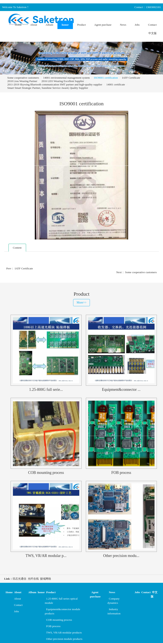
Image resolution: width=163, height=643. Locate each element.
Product (81, 24)
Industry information (113, 611)
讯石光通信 (19, 578)
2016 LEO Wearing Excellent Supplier (62, 81)
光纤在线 (33, 578)
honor (65, 24)
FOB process (53, 626)
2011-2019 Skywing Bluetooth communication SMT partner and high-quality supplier (54, 84)
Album (49, 24)
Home (18, 24)
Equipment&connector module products (62, 611)
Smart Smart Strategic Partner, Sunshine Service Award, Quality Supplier (47, 87)
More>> (81, 302)
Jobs (137, 24)
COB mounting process (59, 619)
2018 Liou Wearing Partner (22, 81)
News (123, 24)
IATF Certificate (131, 77)
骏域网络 (45, 578)
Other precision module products (64, 638)
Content (17, 247)
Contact (152, 24)
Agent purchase (102, 24)
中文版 (152, 33)
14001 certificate (115, 84)
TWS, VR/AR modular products (64, 632)
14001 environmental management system (66, 77)
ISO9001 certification (106, 77)
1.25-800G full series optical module (61, 600)
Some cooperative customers (23, 77)
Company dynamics (113, 600)
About (33, 24)
